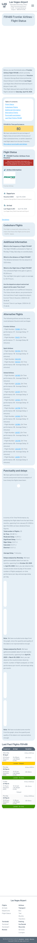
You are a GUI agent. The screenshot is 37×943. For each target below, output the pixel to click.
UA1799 (17, 408)
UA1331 (17, 392)
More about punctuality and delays (15, 144)
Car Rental (22, 924)
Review (4, 929)
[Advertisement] (18, 46)
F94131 (17, 337)
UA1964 (17, 424)
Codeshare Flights (11, 107)
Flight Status (9, 104)
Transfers (22, 919)
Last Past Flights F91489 (13, 118)
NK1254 (17, 351)
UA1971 (17, 432)
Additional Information (13, 110)
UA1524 (17, 400)
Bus (20, 910)
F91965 (17, 329)
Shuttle (21, 916)
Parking (21, 921)
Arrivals (4, 908)
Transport (22, 908)
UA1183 (17, 375)
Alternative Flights (11, 112)
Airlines (21, 905)
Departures (6, 910)
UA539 (17, 457)
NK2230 (18, 359)
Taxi (20, 913)
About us (32, 939)
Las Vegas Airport (18, 2)
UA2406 (18, 449)
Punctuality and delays (13, 115)
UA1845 (17, 416)
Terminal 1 (5, 924)
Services (22, 929)
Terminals (5, 921)
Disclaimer (21, 939)
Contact (27, 939)
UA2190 (17, 441)
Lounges (22, 932)
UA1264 (17, 383)
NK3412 (17, 362)
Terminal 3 (5, 927)
